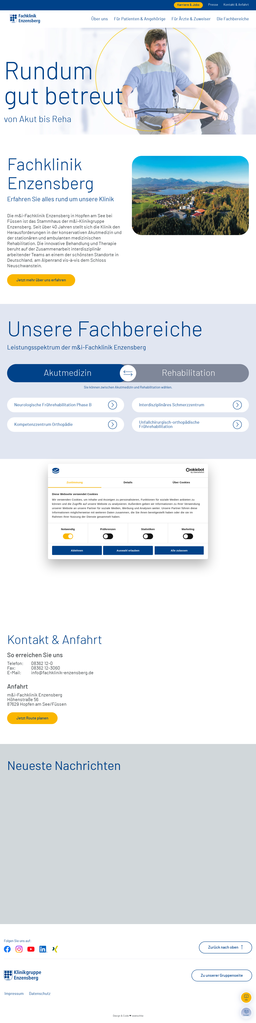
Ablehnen (77, 550)
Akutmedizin (68, 373)
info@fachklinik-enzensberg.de (62, 672)
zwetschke (137, 1015)
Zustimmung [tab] (75, 482)
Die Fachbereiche (233, 19)
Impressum (14, 994)
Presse (213, 4)
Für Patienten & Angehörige (140, 19)
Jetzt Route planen (32, 718)
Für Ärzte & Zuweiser (191, 19)
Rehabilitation (188, 373)
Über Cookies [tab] (181, 482)
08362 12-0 (42, 663)
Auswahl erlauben (128, 550)
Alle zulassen (179, 550)
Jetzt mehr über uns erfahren (41, 280)
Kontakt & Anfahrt (236, 4)
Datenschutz (39, 994)
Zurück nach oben (225, 947)
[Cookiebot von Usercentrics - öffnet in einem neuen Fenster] (188, 470)
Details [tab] (128, 482)
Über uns (99, 19)
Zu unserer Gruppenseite (222, 975)
